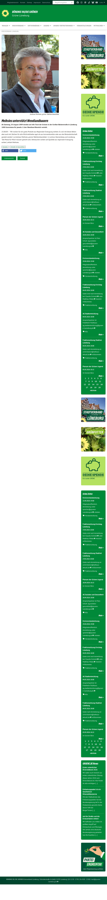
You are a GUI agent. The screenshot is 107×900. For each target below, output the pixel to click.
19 (95, 395)
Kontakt (22, 2)
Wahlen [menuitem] (5, 26)
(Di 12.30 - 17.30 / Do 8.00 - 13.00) (79, 895)
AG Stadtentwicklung (91, 319)
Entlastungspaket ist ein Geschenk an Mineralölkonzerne (92, 807)
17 (87, 395)
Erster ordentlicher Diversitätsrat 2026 (90, 784)
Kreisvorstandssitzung (92, 135)
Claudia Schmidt (91, 173)
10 (96, 389)
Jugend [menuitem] (46, 26)
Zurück (22, 158)
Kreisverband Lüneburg (10, 31)
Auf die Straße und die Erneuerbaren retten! (92, 833)
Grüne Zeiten (88, 130)
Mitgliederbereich (12, 2)
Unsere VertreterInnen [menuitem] (63, 26)
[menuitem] (12, 2)
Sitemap (29, 2)
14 (93, 392)
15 (97, 392)
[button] (10, 150)
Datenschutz (46, 2)
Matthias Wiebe (88, 176)
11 (100, 389)
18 (91, 395)
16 (102, 392)
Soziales (5, 147)
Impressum (37, 2)
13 (89, 392)
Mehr (100, 156)
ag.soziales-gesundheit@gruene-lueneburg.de (90, 248)
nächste (93, 398)
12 (85, 392)
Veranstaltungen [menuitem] (84, 26)
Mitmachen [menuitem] (98, 26)
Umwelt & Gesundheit (18, 147)
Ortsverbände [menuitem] (33, 26)
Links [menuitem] (101, 2)
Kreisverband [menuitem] (18, 26)
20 (99, 395)
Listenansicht (9, 158)
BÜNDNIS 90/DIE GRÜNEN (27, 12)
